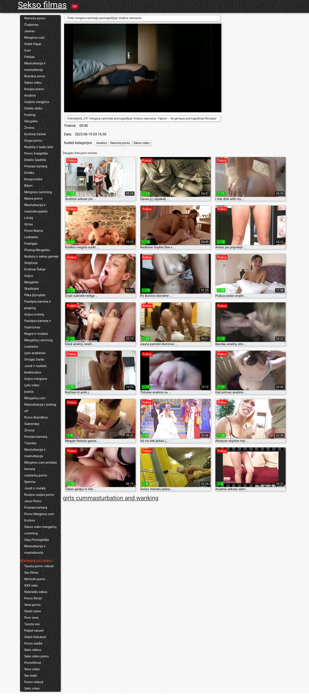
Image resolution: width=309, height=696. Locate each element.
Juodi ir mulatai (35, 366)
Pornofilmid (32, 663)
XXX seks (31, 585)
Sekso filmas (42, 5)
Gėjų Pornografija (36, 540)
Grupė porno (33, 141)
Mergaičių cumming (38, 340)
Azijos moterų (34, 314)
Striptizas (31, 263)
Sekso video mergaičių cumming (40, 530)
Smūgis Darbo (34, 359)
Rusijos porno (34, 89)
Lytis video (31, 385)
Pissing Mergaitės (37, 250)
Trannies (30, 443)
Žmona (29, 128)
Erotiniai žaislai (35, 134)
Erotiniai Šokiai (34, 269)
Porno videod (33, 682)
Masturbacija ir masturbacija (35, 66)
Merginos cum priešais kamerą (40, 466)
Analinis (30, 95)
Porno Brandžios (36, 417)
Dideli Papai (32, 44)
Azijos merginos (35, 379)
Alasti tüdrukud (35, 637)
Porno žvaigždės (36, 153)
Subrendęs (31, 424)
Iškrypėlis (31, 121)
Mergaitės (31, 282)
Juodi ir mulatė (34, 488)
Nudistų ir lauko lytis (38, 147)
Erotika (29, 173)
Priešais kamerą (35, 166)
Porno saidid (33, 643)
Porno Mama (33, 231)
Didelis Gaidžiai (35, 160)
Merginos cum (34, 37)
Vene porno (32, 605)
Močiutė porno (34, 579)
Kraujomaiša (33, 179)
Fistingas (30, 244)
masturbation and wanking (123, 498)
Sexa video (32, 669)
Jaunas (29, 31)
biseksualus (32, 372)
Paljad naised (33, 630)
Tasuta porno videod (38, 566)
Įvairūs (29, 392)
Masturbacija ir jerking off (40, 408)
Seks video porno (36, 656)
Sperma (29, 482)
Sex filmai (31, 573)
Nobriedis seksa (35, 592)
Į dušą (28, 218)
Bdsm (28, 186)
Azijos (28, 276)
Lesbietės (31, 237)
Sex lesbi (30, 676)
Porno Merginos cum (39, 514)
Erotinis (29, 520)
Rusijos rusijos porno (39, 495)
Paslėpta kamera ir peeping (37, 305)
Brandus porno (34, 76)
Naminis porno (34, 18)
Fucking (29, 115)
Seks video (32, 688)
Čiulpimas (31, 25)
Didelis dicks (33, 108)
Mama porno (33, 198)
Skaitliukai (31, 289)
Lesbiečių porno (35, 475)
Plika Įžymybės (34, 295)
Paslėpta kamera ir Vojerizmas (37, 324)
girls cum (75, 498)
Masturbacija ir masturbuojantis (36, 208)
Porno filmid (33, 598)
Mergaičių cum (34, 398)
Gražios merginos (36, 102)
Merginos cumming (38, 192)
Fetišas (29, 57)
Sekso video (32, 83)
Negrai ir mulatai (36, 334)
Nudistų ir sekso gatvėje (41, 256)
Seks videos (32, 650)
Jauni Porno (32, 501)
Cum (27, 50)
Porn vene (31, 618)
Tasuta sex (32, 624)
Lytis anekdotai (35, 353)
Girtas (28, 224)
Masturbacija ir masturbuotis (35, 549)
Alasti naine (32, 611)
